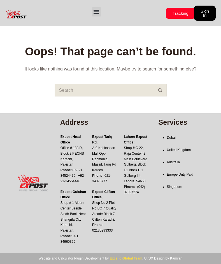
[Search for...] (104, 90)
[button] (96, 11)
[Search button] (160, 90)
